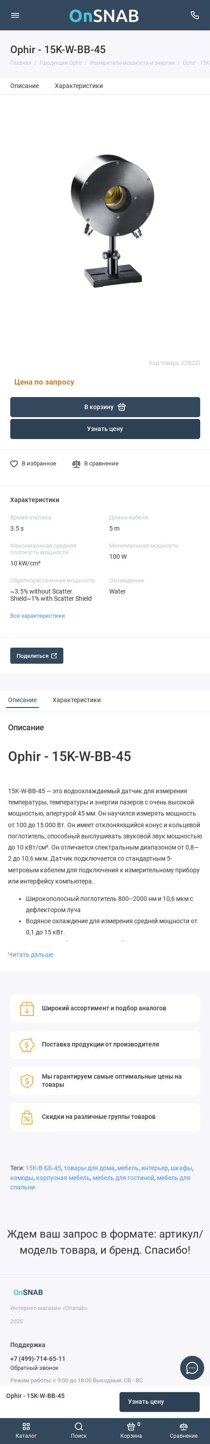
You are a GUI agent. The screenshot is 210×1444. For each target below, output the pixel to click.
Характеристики (79, 86)
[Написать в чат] (192, 1368)
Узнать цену (146, 1402)
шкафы (181, 1168)
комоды (21, 1178)
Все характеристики (37, 615)
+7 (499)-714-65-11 (38, 1358)
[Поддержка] (195, 15)
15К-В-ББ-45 (43, 1168)
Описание (24, 86)
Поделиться (36, 656)
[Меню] (15, 15)
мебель (128, 1168)
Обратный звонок (34, 1367)
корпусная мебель (63, 1178)
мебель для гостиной (123, 1178)
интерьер (154, 1168)
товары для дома (89, 1168)
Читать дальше (30, 954)
